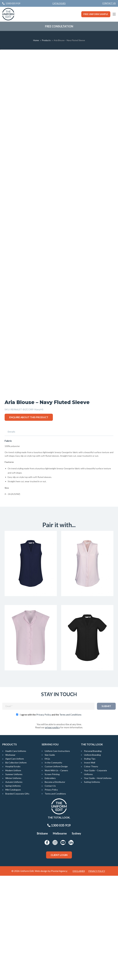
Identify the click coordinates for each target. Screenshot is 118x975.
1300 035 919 (59, 925)
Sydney (76, 933)
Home (36, 40)
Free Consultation (59, 26)
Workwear (10, 854)
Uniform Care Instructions (57, 850)
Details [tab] (11, 530)
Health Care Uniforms (15, 850)
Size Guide (50, 854)
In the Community (53, 861)
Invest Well (89, 861)
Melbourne (60, 933)
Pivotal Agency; (59, 970)
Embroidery (50, 877)
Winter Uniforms (13, 877)
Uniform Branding (92, 854)
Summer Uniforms (13, 873)
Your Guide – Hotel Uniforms (98, 877)
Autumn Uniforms (13, 881)
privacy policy (52, 826)
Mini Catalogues (13, 889)
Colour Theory (91, 865)
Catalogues (59, 3)
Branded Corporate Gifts (17, 893)
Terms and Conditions (70, 813)
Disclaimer (79, 970)
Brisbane (42, 933)
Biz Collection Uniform (16, 861)
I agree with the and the (50, 813)
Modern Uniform (13, 869)
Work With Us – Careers (56, 869)
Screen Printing (52, 873)
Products (46, 40)
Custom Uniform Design (56, 865)
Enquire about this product (28, 515)
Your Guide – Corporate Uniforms (95, 871)
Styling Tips (89, 858)
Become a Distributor (55, 881)
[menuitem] (109, 3)
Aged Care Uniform (14, 858)
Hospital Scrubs (12, 865)
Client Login (59, 954)
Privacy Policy (43, 813)
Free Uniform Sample (95, 14)
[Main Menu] (114, 14)
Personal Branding (93, 850)
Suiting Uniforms (92, 881)
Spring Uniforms (13, 885)
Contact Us (109, 3)
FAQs (47, 858)
